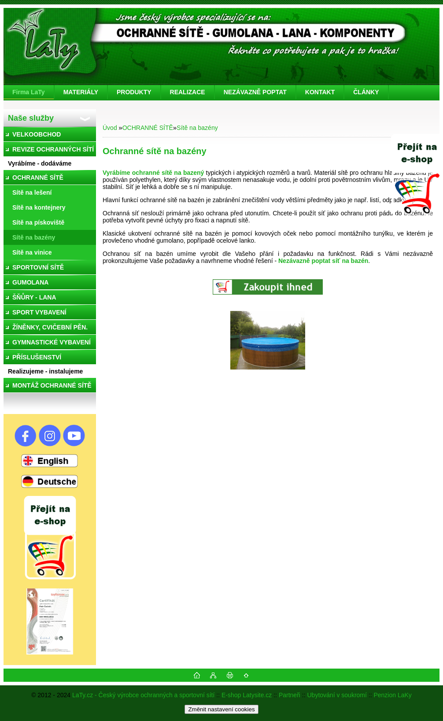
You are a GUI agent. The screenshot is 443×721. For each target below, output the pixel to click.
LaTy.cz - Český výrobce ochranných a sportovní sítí (143, 695)
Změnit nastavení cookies (221, 709)
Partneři (289, 695)
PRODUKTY (134, 92)
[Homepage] (29, 92)
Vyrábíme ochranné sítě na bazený (153, 172)
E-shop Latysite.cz (247, 695)
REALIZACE (187, 92)
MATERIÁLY (80, 92)
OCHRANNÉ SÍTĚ (147, 127)
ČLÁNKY (366, 92)
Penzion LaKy (392, 695)
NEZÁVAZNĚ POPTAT (255, 92)
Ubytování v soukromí (337, 695)
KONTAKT (320, 92)
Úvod (110, 127)
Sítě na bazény (197, 127)
